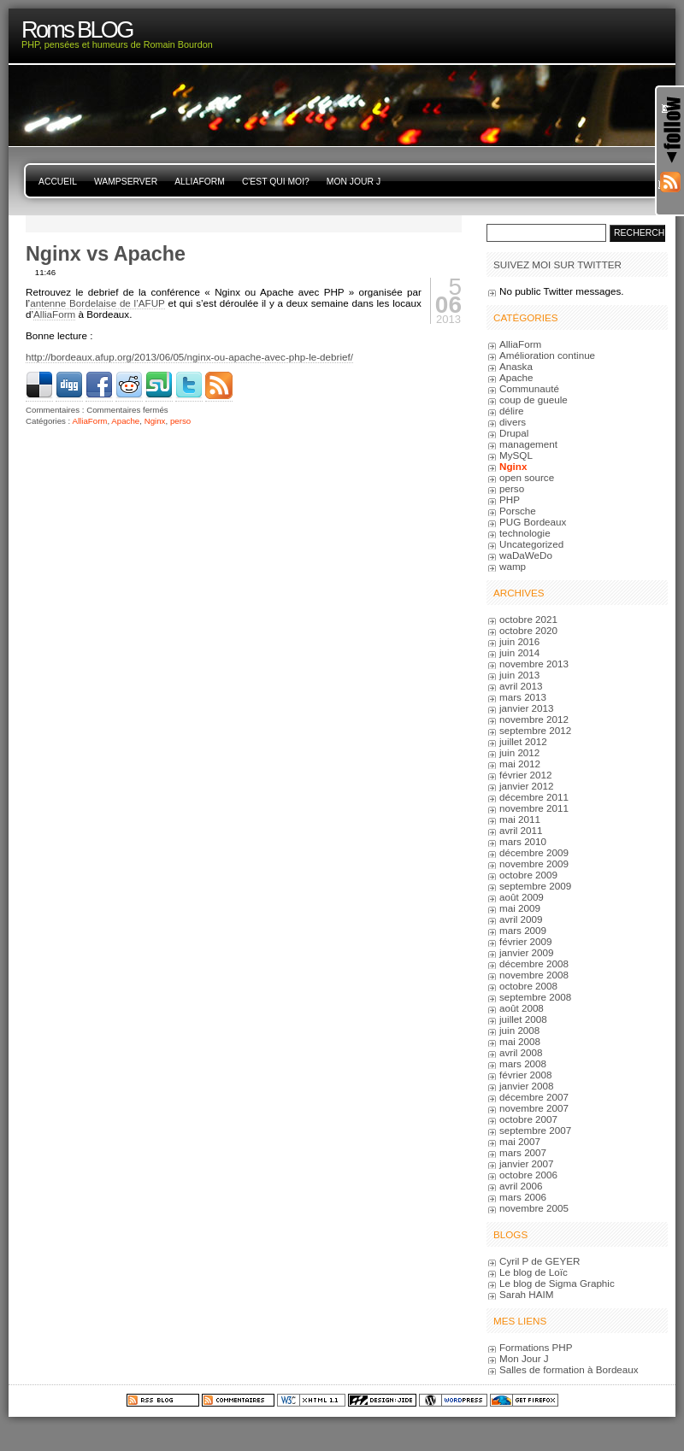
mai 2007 (519, 1141)
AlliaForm (199, 181)
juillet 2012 (523, 741)
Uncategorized (531, 543)
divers (512, 421)
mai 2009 (519, 907)
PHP (509, 499)
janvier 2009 (526, 952)
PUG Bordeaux (532, 521)
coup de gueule (533, 399)
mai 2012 (519, 763)
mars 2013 (522, 696)
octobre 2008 (528, 985)
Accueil (57, 181)
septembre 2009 (535, 885)
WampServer (125, 181)
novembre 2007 (534, 1107)
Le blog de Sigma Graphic (557, 1283)
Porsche (517, 510)
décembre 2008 (534, 963)
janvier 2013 (526, 708)
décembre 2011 (534, 796)
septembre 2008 (535, 996)
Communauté (529, 388)
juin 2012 (519, 752)
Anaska (516, 366)
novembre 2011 (534, 808)
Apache (125, 421)
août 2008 (521, 1007)
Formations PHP (536, 1347)
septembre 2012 (535, 730)
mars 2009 (522, 930)
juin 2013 (519, 674)
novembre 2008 (534, 974)
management (528, 443)
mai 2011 (519, 819)
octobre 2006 (528, 1174)
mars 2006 (522, 1196)
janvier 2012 (526, 785)
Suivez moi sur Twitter (557, 264)
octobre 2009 (528, 874)
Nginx (155, 421)
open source (526, 477)
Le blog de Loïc (533, 1272)
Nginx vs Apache (106, 254)
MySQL (516, 455)
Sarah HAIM (526, 1294)
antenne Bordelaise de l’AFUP (97, 302)
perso (180, 421)
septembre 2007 (535, 1130)
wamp (512, 566)
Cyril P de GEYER (539, 1260)
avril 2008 (521, 1052)
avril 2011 (521, 830)
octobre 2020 (528, 630)
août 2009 (521, 896)
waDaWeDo (525, 555)
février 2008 (525, 1074)
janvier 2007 (526, 1163)
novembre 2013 (534, 663)
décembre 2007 (534, 1096)
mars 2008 (522, 1063)
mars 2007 (522, 1152)
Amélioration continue (547, 355)
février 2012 (525, 774)
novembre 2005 (534, 1207)
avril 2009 (521, 919)
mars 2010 (522, 841)
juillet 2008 (523, 1019)
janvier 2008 (526, 1085)
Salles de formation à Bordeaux (569, 1369)
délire (511, 410)
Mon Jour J (353, 181)
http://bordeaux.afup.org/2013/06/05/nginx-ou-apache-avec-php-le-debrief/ (189, 356)
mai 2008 (519, 1041)
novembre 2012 (534, 719)
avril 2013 (521, 685)
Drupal (513, 432)
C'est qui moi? (276, 181)
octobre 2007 (528, 1119)
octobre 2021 (528, 619)
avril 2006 (521, 1185)
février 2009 (525, 941)
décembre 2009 (534, 852)
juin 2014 (519, 652)
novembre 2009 (534, 863)
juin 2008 (519, 1030)
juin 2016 (519, 641)
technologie (525, 532)
